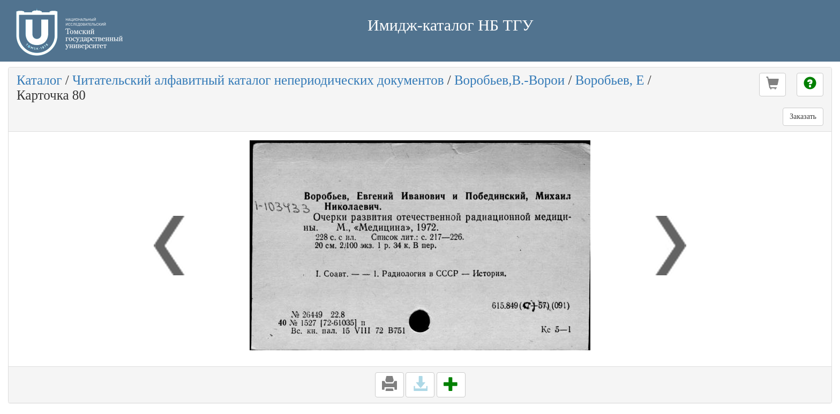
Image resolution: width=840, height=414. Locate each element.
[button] (772, 84)
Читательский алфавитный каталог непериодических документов (258, 80)
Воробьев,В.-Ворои (509, 80)
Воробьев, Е (609, 80)
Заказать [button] (803, 116)
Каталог (39, 80)
